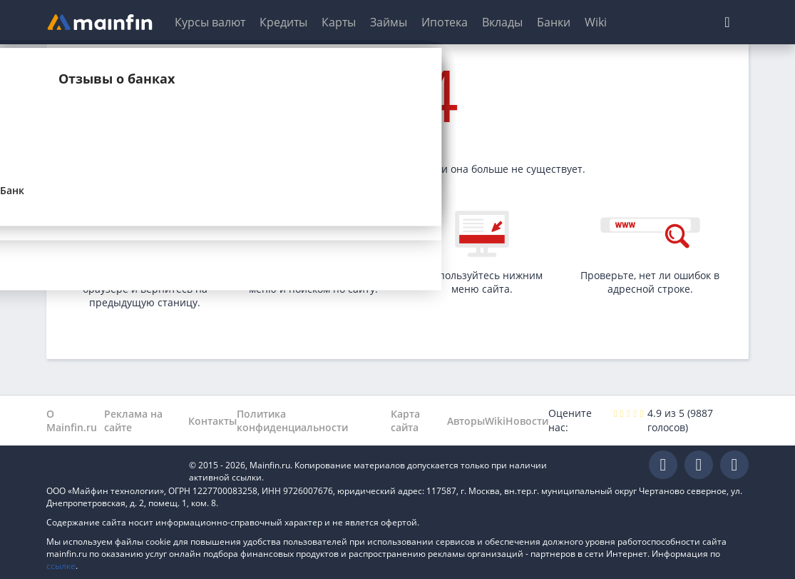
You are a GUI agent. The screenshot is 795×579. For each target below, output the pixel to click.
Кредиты (283, 22)
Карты (339, 22)
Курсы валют (210, 22)
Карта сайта (405, 420)
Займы (388, 22)
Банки (553, 22)
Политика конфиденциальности (292, 420)
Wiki (596, 22)
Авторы (466, 421)
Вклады (502, 22)
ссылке (61, 566)
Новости (527, 421)
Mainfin (110, 465)
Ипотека (444, 22)
